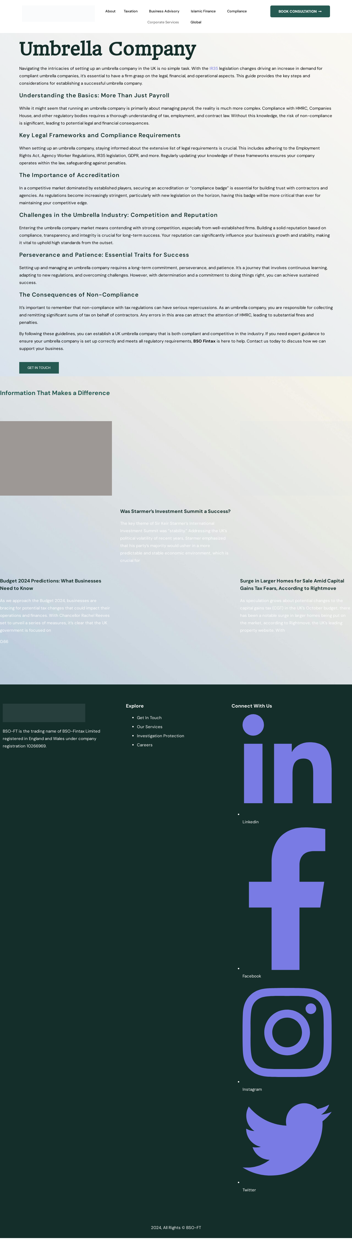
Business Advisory (178, 11)
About (117, 11)
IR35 (214, 68)
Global (215, 22)
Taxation (139, 11)
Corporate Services (178, 22)
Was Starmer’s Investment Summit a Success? (175, 512)
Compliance (139, 22)
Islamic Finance (222, 11)
